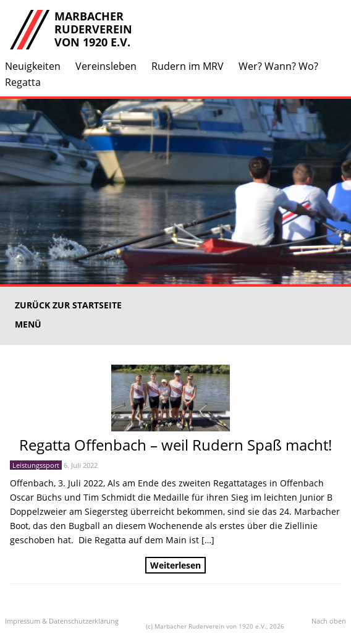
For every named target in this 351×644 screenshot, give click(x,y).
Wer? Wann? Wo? (278, 66)
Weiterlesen (175, 565)
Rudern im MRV (187, 66)
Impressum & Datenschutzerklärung (62, 620)
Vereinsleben (106, 66)
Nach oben (328, 620)
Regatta (23, 82)
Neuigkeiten (33, 66)
